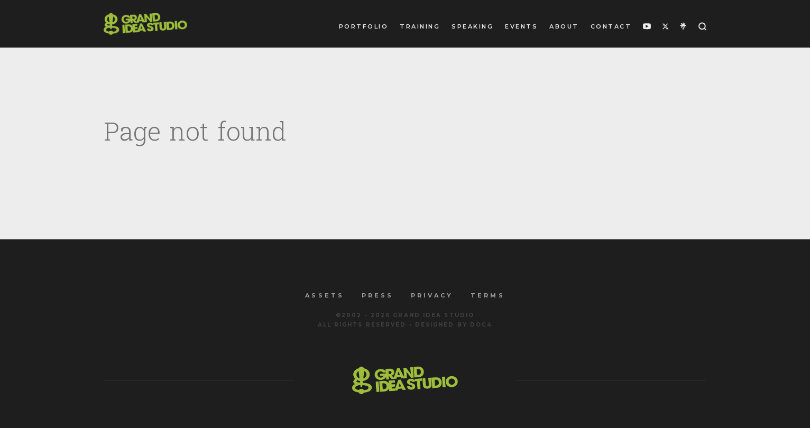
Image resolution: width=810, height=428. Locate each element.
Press (377, 295)
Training (420, 26)
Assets (324, 295)
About (564, 26)
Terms (487, 295)
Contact (611, 26)
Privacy (432, 295)
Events (521, 26)
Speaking (472, 26)
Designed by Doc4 (454, 324)
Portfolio (364, 26)
